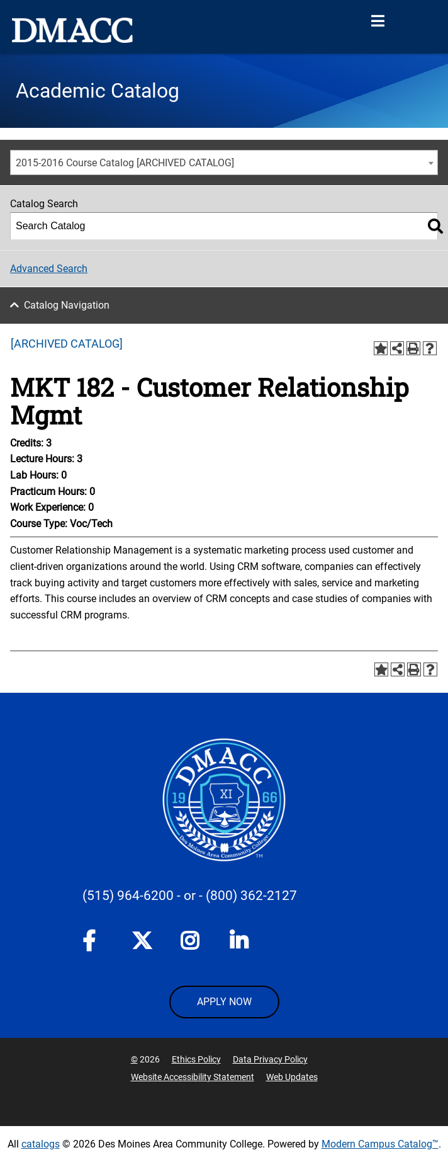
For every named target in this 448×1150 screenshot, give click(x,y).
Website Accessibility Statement (192, 1077)
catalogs (40, 1144)
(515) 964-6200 (128, 895)
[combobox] (224, 162)
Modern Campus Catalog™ (380, 1144)
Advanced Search (48, 269)
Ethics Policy (196, 1059)
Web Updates (292, 1077)
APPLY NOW (224, 1002)
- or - (190, 895)
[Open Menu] (377, 21)
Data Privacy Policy (270, 1059)
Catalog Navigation (66, 305)
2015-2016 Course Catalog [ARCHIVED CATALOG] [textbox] (125, 163)
